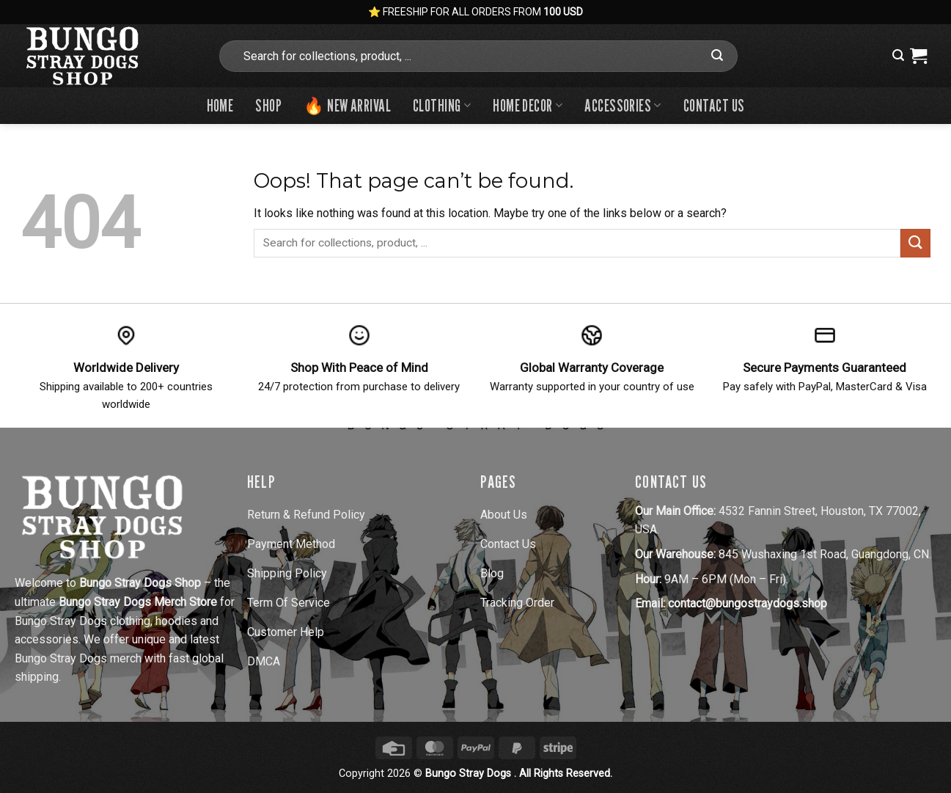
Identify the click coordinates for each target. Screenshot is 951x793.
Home (220, 105)
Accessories (622, 105)
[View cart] (918, 55)
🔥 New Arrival (347, 105)
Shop (268, 105)
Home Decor (527, 105)
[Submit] (717, 55)
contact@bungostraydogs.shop (747, 603)
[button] (898, 55)
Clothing (442, 105)
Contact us (713, 105)
